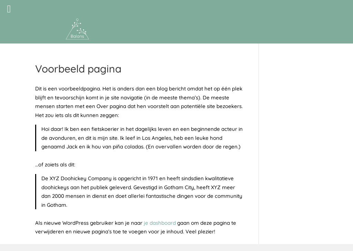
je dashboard (160, 223)
